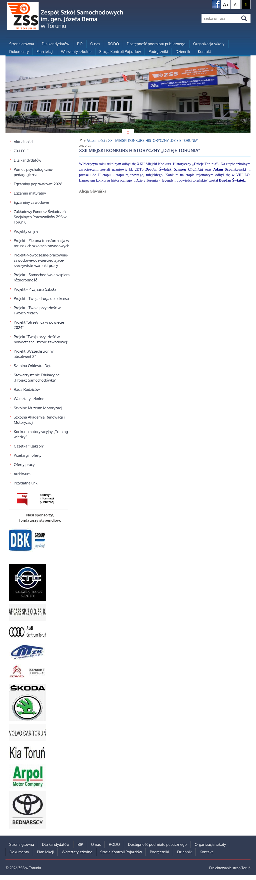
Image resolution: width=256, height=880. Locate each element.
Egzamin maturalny (30, 193)
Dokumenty (19, 51)
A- (236, 4)
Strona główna (21, 43)
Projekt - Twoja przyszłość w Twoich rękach (37, 310)
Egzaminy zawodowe (31, 202)
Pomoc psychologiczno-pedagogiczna (34, 172)
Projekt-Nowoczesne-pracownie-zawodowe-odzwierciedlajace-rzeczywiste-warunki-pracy (41, 260)
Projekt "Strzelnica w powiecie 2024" (39, 325)
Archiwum (22, 473)
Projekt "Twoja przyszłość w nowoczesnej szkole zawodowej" (41, 339)
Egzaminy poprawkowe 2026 (38, 184)
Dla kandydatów (55, 43)
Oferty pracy (24, 464)
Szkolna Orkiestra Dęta (33, 365)
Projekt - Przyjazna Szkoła (35, 289)
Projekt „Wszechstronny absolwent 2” (34, 354)
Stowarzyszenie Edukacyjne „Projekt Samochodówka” (37, 378)
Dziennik (183, 51)
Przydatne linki (26, 483)
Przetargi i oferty (28, 455)
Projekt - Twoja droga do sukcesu (41, 298)
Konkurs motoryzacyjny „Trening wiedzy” (41, 434)
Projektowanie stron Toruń (229, 868)
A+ (226, 4)
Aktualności (23, 141)
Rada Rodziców (27, 389)
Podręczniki (158, 51)
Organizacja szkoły (208, 43)
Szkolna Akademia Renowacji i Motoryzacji (39, 420)
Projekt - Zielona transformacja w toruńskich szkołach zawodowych (41, 243)
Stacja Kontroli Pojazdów (120, 51)
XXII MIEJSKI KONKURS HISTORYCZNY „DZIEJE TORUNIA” (153, 140)
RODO (113, 43)
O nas (95, 43)
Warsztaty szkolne (76, 51)
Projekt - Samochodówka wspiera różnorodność (42, 277)
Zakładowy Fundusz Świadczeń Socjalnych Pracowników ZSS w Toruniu (40, 216)
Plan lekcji (44, 51)
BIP (79, 43)
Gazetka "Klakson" (29, 446)
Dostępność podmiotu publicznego (156, 43)
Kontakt (204, 51)
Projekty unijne (26, 231)
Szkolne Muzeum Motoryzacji (38, 408)
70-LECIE (21, 151)
